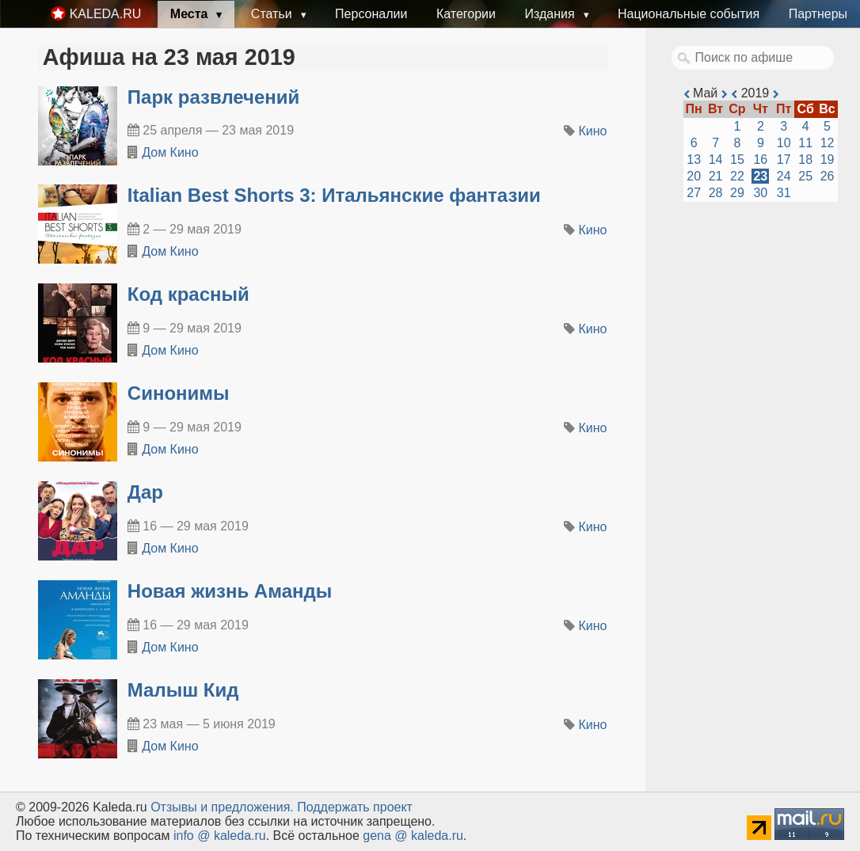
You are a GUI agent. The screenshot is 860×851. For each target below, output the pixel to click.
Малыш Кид (183, 690)
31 (784, 192)
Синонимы (178, 393)
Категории (466, 14)
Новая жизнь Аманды (229, 591)
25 (805, 176)
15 (737, 159)
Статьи (273, 14)
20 (694, 176)
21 (716, 176)
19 (827, 159)
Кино (593, 131)
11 (805, 143)
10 (784, 143)
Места (190, 14)
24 (784, 176)
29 (737, 192)
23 (760, 176)
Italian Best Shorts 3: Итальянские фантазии (334, 195)
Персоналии (371, 14)
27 (694, 192)
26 (827, 176)
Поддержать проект (355, 807)
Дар (145, 492)
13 (694, 159)
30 (760, 192)
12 (827, 143)
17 (784, 159)
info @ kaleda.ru (219, 835)
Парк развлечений (213, 97)
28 (716, 192)
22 (737, 176)
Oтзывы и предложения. (222, 807)
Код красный (188, 294)
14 (716, 159)
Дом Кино (170, 152)
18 (805, 159)
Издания (551, 14)
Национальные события (688, 14)
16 (760, 159)
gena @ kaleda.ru (413, 835)
